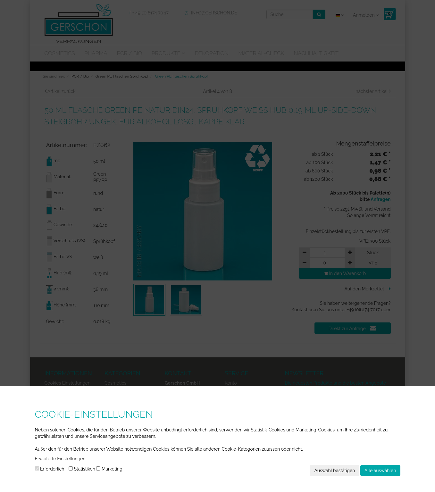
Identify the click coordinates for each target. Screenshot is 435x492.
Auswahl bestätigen (334, 470)
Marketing (109, 468)
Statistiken (82, 468)
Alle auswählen (380, 470)
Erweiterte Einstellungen (60, 458)
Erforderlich (49, 468)
